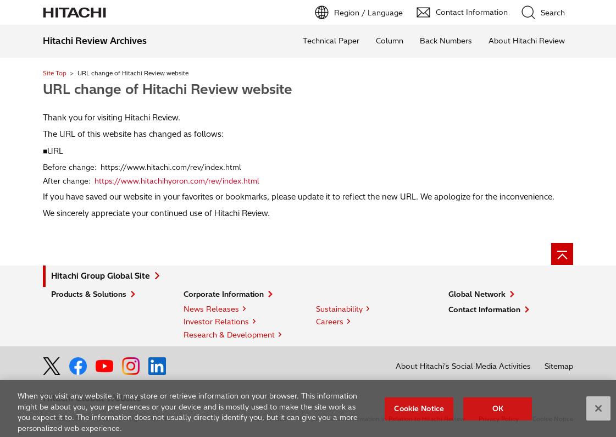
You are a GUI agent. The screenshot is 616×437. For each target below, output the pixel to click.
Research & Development (229, 334)
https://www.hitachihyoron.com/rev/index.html (177, 180)
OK (497, 411)
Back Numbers (446, 40)
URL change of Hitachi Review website (167, 89)
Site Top (54, 73)
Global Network (477, 294)
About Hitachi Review (527, 40)
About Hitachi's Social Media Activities (463, 366)
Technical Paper (331, 40)
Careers (329, 321)
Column (389, 40)
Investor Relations (216, 321)
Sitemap (559, 366)
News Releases (211, 309)
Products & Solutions (88, 294)
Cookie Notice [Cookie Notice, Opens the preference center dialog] (419, 411)
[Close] (598, 411)
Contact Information (484, 309)
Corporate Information (224, 294)
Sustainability (339, 309)
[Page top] (562, 254)
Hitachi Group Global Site (100, 276)
